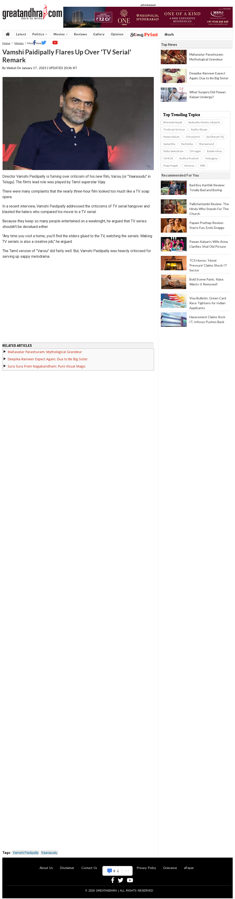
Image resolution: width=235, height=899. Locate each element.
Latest (21, 34)
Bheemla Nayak (172, 122)
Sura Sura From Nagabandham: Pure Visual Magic (47, 363)
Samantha (169, 143)
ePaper (189, 865)
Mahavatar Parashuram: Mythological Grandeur (45, 349)
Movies (61, 34)
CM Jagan (195, 151)
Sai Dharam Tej (215, 136)
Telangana (211, 158)
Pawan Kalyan (171, 136)
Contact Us (89, 865)
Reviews (80, 34)
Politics (39, 34)
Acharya (189, 165)
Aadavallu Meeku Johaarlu (204, 122)
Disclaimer (67, 865)
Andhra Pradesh (189, 158)
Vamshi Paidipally (26, 850)
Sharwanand (206, 143)
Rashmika (187, 143)
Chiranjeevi (193, 136)
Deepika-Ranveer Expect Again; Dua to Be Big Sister (48, 356)
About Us (46, 865)
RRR (202, 165)
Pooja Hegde (170, 165)
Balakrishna (214, 151)
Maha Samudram (173, 151)
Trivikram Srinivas (174, 129)
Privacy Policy (146, 865)
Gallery (99, 34)
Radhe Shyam (199, 129)
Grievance (170, 865)
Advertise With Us (117, 865)
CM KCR (168, 158)
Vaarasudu (49, 850)
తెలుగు (169, 34)
